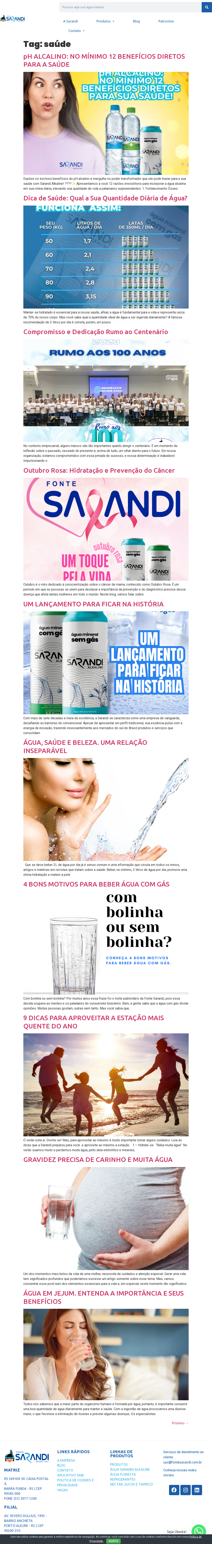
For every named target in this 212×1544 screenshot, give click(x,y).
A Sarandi (70, 21)
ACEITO (113, 1541)
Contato (76, 30)
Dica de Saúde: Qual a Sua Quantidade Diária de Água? (105, 198)
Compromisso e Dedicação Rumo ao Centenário (95, 331)
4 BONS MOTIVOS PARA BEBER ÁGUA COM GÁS (96, 884)
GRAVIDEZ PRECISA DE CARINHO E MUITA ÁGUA (98, 1159)
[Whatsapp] (199, 1531)
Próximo (180, 1423)
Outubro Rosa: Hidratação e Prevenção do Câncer (99, 470)
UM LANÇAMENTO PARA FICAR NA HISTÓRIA (93, 604)
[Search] (207, 7)
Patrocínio (166, 21)
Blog (136, 21)
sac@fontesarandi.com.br (182, 1462)
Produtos (105, 21)
